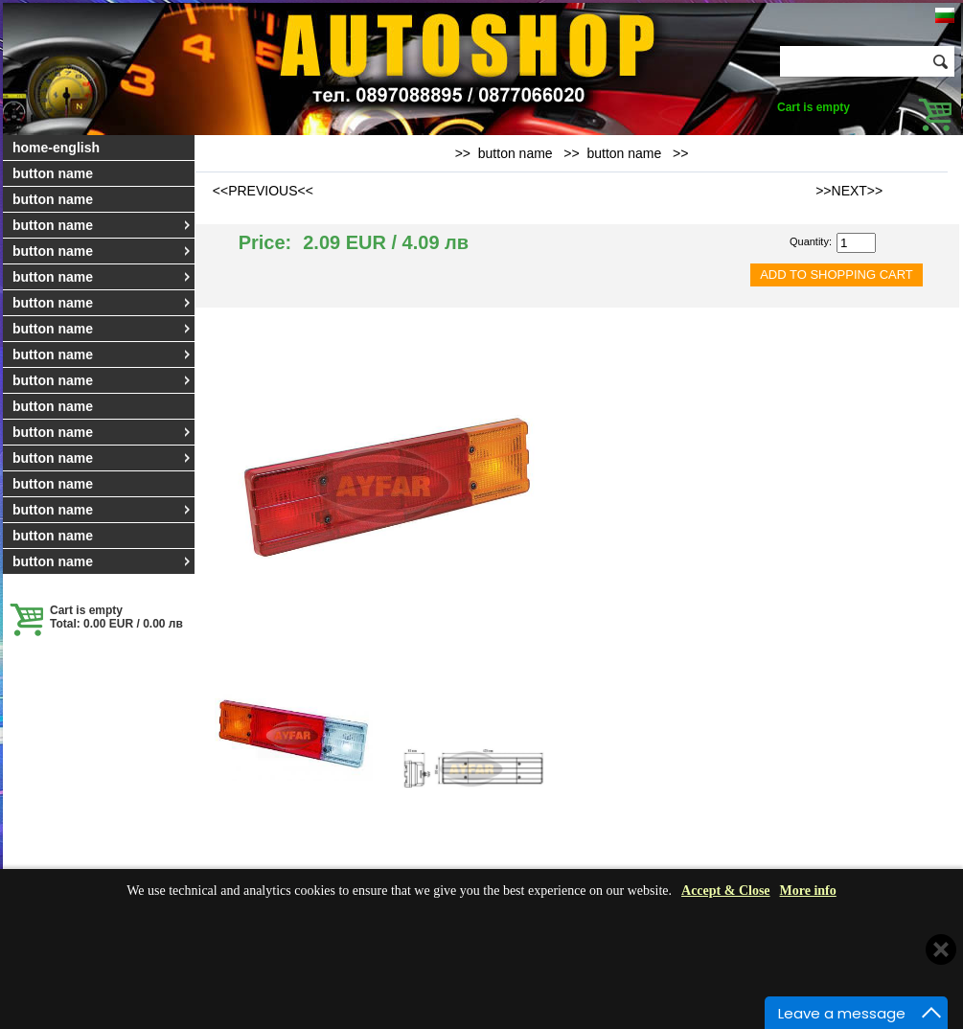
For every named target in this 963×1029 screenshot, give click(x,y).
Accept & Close (725, 890)
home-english (56, 147)
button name (52, 173)
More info (808, 890)
